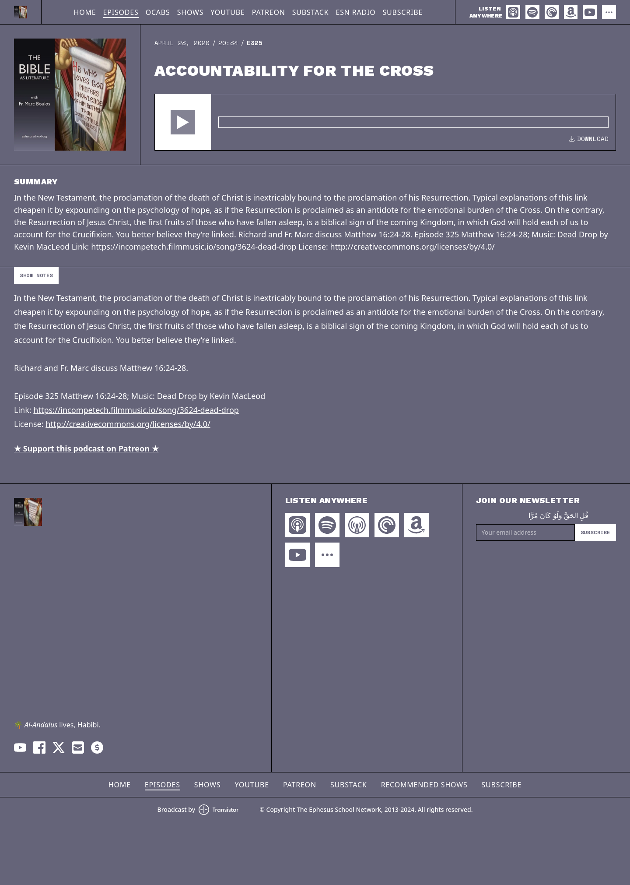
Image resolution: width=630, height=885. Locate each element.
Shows (190, 12)
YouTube (227, 12)
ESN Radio (355, 12)
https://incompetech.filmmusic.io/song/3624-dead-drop (136, 410)
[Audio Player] (385, 122)
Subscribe (402, 12)
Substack (310, 12)
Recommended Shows (424, 785)
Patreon (268, 12)
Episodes (121, 12)
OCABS (158, 12)
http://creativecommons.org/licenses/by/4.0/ (128, 424)
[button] (183, 122)
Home (85, 12)
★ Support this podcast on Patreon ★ (86, 448)
